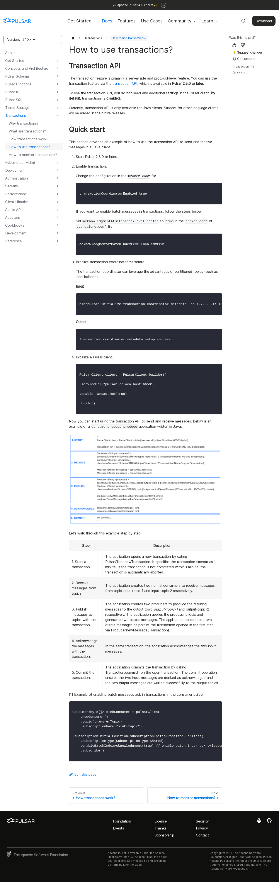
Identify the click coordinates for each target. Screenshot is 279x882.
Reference (13, 241)
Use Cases (152, 21)
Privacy (202, 828)
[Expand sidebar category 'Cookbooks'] (57, 225)
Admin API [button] (13, 209)
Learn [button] (207, 21)
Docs (107, 21)
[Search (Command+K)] (243, 21)
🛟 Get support (244, 59)
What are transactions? (27, 131)
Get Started (14, 60)
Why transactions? (24, 123)
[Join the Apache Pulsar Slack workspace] (259, 822)
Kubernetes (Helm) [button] (20, 162)
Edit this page (82, 774)
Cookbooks (14, 225)
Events (118, 828)
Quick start (240, 72)
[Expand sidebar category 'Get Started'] (57, 60)
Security (202, 821)
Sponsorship (164, 835)
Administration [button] (16, 178)
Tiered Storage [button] (17, 107)
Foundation (122, 821)
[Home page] (73, 38)
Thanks (161, 828)
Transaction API (243, 66)
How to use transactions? (29, 147)
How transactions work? (28, 139)
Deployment (15, 170)
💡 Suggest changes (248, 52)
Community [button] (179, 21)
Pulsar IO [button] (12, 92)
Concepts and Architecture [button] (26, 68)
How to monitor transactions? (33, 155)
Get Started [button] (79, 21)
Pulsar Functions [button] (18, 84)
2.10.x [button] (27, 39)
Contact (202, 835)
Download (263, 21)
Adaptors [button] (12, 217)
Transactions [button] (15, 115)
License (161, 821)
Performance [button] (15, 194)
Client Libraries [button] (17, 202)
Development (16, 233)
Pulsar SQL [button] (14, 100)
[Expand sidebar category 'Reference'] (57, 240)
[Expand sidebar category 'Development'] (57, 233)
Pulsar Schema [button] (17, 76)
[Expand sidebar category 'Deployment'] (57, 170)
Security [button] (11, 186)
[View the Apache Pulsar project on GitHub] (269, 822)
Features (126, 21)
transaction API (124, 83)
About (10, 53)
